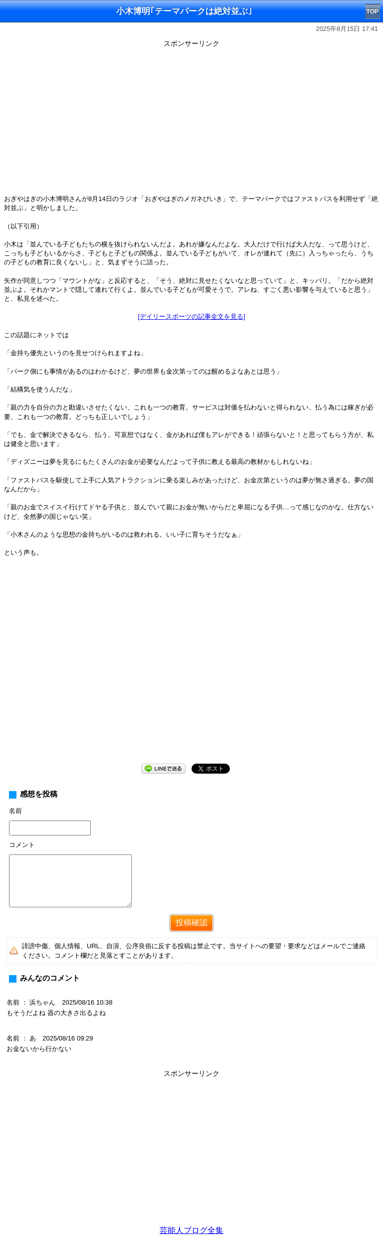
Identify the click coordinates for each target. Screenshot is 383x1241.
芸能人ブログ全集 (191, 1230)
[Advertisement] (191, 121)
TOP (373, 11)
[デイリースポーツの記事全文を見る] (191, 316)
